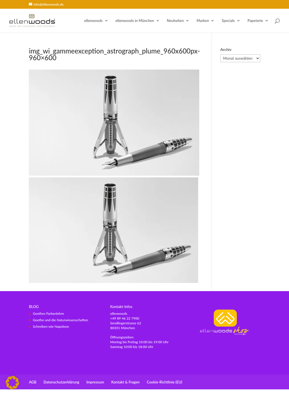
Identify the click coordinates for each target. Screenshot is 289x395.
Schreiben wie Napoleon (51, 326)
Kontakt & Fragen (125, 382)
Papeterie (255, 21)
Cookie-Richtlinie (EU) (164, 382)
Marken (203, 21)
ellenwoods (93, 21)
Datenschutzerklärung (61, 382)
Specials (228, 21)
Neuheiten (175, 21)
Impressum (95, 382)
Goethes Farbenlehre (48, 313)
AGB (32, 382)
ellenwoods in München (134, 21)
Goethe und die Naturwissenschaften (60, 320)
